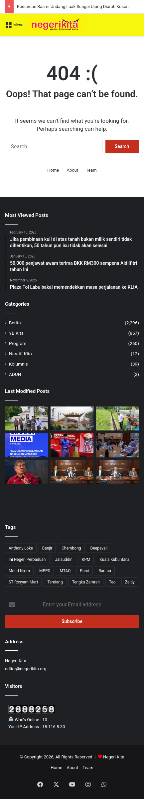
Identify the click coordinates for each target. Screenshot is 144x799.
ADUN (15, 374)
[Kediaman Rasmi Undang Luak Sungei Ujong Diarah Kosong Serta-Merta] (72, 418)
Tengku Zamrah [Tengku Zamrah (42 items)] (86, 582)
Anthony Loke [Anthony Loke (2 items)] (21, 548)
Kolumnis (18, 364)
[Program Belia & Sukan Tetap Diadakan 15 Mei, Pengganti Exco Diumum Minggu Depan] (72, 472)
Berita (15, 322)
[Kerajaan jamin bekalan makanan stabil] (26, 472)
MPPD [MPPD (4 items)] (45, 570)
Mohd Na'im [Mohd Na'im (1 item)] (19, 570)
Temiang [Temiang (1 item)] (55, 582)
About (72, 170)
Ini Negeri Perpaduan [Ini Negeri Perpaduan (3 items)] (27, 559)
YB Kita (16, 333)
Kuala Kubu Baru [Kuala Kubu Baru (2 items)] (114, 559)
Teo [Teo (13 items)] (112, 582)
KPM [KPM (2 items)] (86, 559)
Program (17, 343)
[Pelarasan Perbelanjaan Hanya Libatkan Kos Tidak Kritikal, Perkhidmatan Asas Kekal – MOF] (26, 445)
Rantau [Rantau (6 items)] (104, 570)
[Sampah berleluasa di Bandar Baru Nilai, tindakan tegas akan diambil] (117, 418)
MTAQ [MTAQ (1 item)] (65, 570)
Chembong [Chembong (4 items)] (71, 548)
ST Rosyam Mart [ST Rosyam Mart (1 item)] (23, 582)
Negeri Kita (113, 756)
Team (91, 170)
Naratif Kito (20, 353)
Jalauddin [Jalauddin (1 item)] (63, 559)
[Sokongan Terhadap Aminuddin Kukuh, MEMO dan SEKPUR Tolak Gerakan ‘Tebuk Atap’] (26, 418)
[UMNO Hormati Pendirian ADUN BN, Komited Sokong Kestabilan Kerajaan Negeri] (72, 445)
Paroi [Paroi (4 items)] (84, 570)
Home (53, 170)
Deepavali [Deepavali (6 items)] (99, 548)
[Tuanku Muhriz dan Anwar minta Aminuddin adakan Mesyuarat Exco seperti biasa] (117, 472)
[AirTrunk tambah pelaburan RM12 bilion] (117, 445)
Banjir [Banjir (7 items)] (47, 548)
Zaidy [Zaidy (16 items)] (130, 582)
